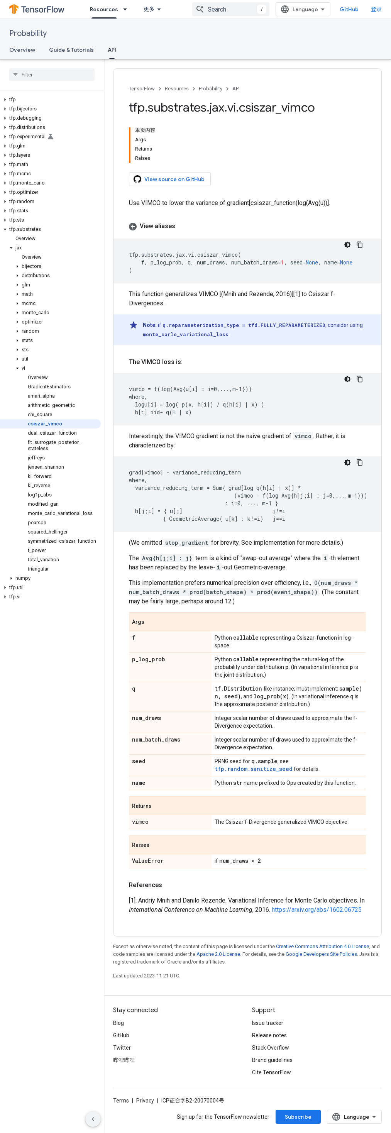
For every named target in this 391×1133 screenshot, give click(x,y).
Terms (121, 1100)
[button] (50, 99)
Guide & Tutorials (71, 49)
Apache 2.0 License (218, 954)
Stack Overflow (270, 1048)
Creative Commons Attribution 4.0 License (322, 946)
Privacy (145, 1100)
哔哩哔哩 (124, 1060)
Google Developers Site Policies (321, 954)
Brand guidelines (272, 1060)
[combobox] (230, 9)
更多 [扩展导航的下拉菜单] (149, 9)
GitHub (349, 9)
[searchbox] (52, 74)
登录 (376, 9)
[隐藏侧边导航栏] (93, 1119)
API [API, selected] (112, 49)
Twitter (122, 1048)
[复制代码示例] (360, 245)
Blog (118, 1023)
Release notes (269, 1035)
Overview (22, 49)
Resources (177, 88)
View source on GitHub (169, 179)
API (236, 88)
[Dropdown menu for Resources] (127, 9)
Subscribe (298, 1116)
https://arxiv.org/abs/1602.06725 (317, 909)
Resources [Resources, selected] (104, 9)
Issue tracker (267, 1023)
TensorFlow (142, 88)
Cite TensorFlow (271, 1072)
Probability (28, 33)
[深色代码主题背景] (347, 245)
